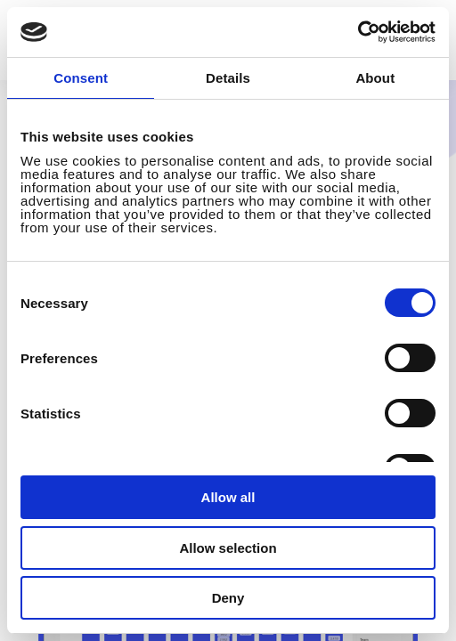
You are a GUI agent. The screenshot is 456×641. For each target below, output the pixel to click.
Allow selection (227, 548)
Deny (228, 597)
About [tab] (375, 77)
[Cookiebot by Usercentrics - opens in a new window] (358, 32)
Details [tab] (228, 77)
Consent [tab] (80, 77)
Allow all (228, 497)
